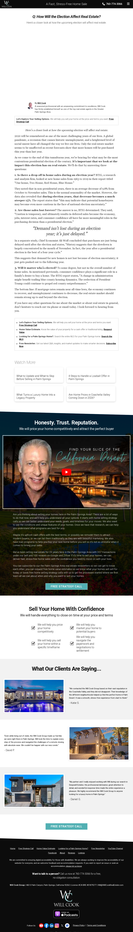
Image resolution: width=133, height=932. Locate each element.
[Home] (6, 4)
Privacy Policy (79, 925)
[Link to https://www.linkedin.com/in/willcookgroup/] (51, 925)
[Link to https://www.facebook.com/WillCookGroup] (46, 925)
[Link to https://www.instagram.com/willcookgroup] (57, 925)
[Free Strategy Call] (26, 848)
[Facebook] (52, 852)
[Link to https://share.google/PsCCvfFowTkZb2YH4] (67, 925)
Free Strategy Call (28, 325)
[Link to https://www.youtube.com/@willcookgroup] (41, 925)
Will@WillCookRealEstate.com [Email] (110, 885)
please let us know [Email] (74, 866)
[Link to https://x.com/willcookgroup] (62, 925)
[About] (62, 852)
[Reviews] (71, 852)
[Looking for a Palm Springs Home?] (73, 848)
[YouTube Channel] (115, 848)
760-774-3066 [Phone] (112, 3)
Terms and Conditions (96, 925)
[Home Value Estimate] (46, 848)
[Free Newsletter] (98, 848)
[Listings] (81, 852)
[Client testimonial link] (34, 696)
